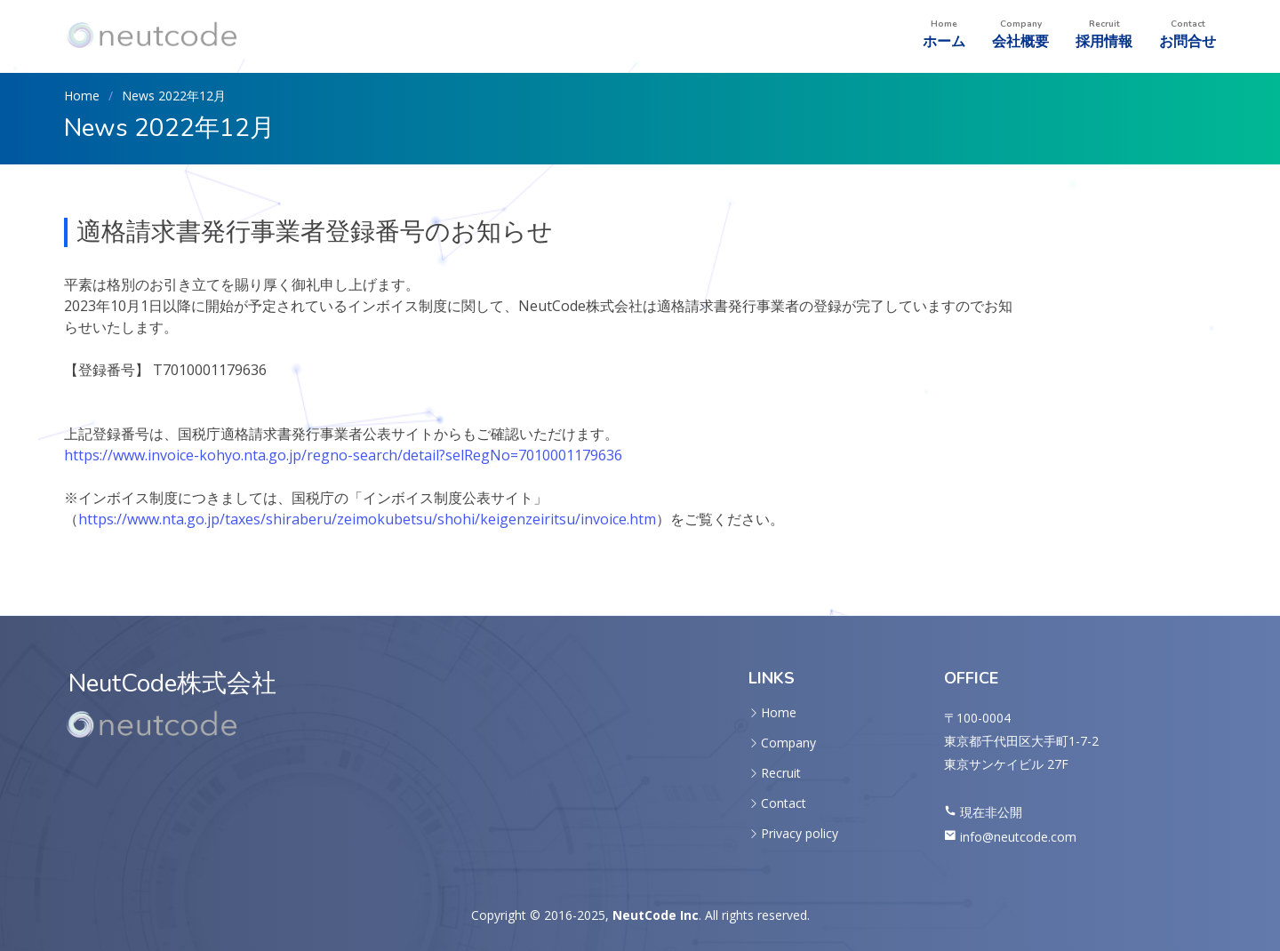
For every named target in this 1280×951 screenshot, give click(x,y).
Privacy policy (799, 833)
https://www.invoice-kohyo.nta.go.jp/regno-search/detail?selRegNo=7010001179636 (343, 455)
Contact (783, 803)
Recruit (781, 773)
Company (788, 743)
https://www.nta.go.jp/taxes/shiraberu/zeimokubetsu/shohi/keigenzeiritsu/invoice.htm (367, 519)
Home (82, 95)
